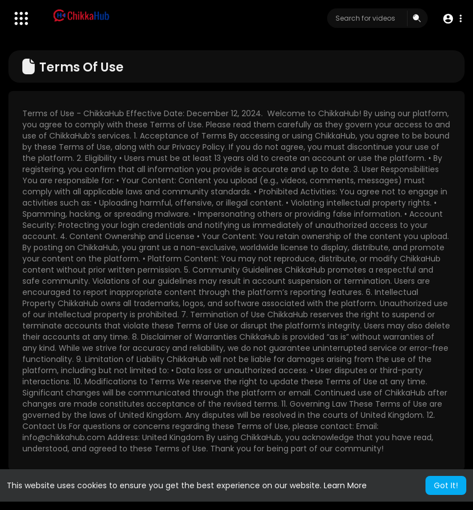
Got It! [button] (446, 485)
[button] (452, 18)
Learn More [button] (345, 485)
